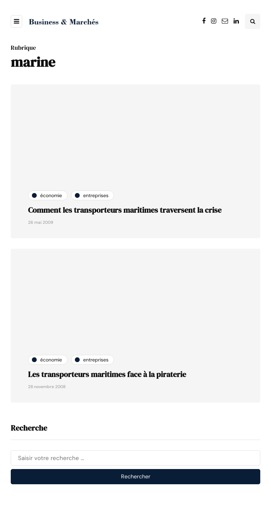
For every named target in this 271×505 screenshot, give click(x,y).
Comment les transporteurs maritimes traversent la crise (124, 210)
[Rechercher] (135, 458)
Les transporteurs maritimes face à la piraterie (107, 374)
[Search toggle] (252, 21)
